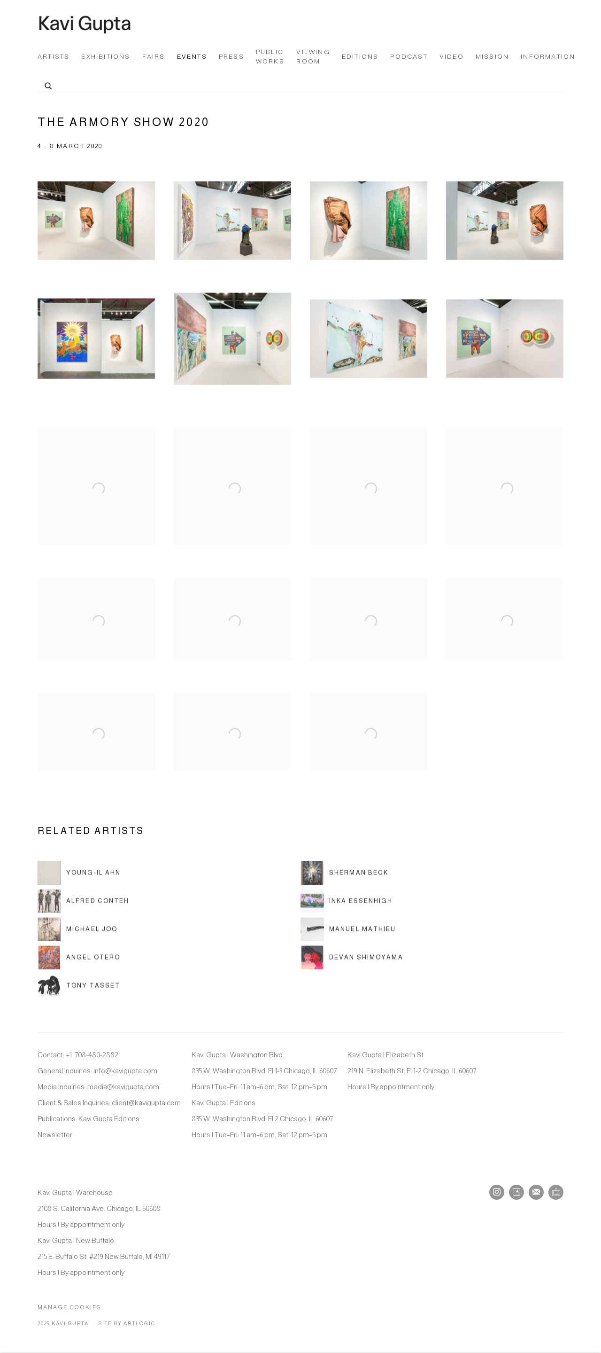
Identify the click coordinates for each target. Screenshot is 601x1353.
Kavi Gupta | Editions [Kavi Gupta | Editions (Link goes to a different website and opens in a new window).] (223, 1103)
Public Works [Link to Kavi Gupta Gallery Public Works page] (270, 56)
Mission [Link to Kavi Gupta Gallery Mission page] (492, 56)
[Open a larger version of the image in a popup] (96, 227)
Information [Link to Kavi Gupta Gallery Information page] (548, 56)
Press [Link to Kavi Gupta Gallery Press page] (231, 56)
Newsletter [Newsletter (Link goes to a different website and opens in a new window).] (55, 1135)
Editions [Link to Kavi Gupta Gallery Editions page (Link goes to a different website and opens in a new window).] (360, 56)
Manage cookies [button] (69, 1307)
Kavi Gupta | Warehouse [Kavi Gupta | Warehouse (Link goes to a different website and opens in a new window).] (75, 1192)
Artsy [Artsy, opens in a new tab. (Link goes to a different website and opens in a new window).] (516, 1192)
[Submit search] (49, 85)
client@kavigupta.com (146, 1103)
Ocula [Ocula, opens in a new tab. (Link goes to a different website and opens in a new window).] (555, 1192)
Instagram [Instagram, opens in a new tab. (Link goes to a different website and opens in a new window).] (496, 1192)
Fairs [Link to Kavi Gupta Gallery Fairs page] (153, 56)
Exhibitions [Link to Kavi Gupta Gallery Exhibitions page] (105, 56)
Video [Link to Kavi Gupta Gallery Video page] (451, 56)
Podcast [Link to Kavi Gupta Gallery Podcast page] (408, 56)
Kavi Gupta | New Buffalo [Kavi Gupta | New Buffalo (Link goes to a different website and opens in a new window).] (76, 1240)
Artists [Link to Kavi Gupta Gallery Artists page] (53, 56)
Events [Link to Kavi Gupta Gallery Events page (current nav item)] (192, 56)
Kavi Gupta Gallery (84, 24)
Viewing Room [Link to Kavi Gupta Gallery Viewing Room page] (313, 56)
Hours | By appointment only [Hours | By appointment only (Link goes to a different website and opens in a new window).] (390, 1087)
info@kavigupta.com (125, 1071)
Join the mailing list (536, 1192)
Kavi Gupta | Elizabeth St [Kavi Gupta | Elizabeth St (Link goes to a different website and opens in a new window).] (385, 1055)
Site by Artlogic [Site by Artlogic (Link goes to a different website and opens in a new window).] (127, 1323)
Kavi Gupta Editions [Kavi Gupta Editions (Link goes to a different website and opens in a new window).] (108, 1119)
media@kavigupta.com (123, 1087)
